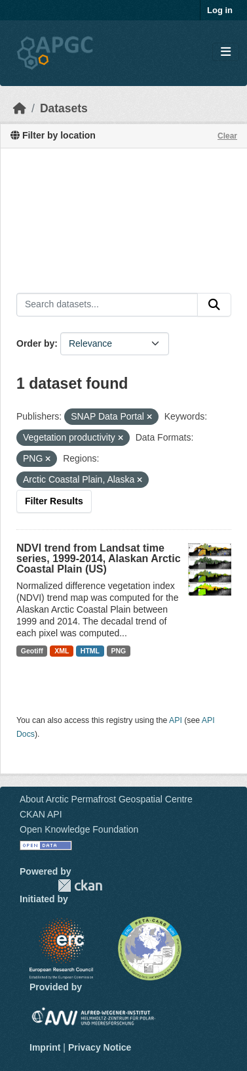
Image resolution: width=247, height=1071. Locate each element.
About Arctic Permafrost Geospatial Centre (106, 799)
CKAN (80, 885)
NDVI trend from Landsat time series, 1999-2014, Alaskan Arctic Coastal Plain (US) (98, 558)
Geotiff (32, 651)
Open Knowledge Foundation (79, 829)
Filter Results (54, 501)
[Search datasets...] (107, 305)
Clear (227, 136)
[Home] (19, 108)
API (175, 720)
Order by (35, 343)
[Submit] (214, 305)
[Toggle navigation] (225, 52)
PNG (118, 651)
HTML (90, 651)
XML (61, 651)
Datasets (64, 108)
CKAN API (41, 814)
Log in (220, 10)
